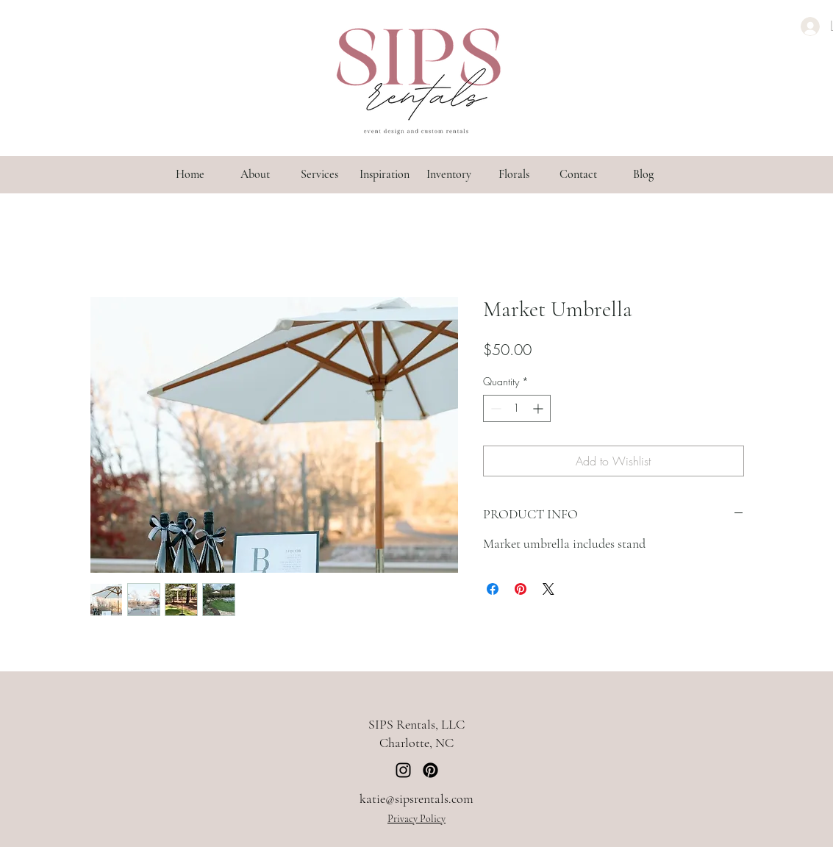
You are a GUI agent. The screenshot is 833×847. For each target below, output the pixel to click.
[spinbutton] (517, 408)
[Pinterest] (430, 770)
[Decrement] (494, 408)
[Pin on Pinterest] (520, 589)
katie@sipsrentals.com (416, 798)
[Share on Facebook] (492, 589)
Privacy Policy (416, 818)
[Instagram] (403, 770)
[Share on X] (548, 589)
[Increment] (539, 408)
